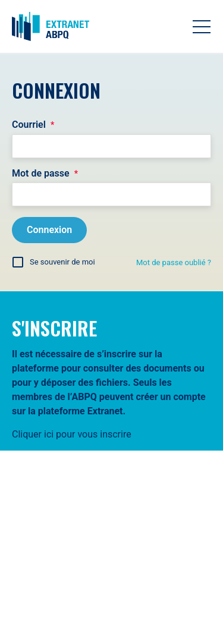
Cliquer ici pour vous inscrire (71, 434)
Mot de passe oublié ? (173, 262)
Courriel (33, 125)
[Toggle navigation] (201, 27)
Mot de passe (45, 174)
